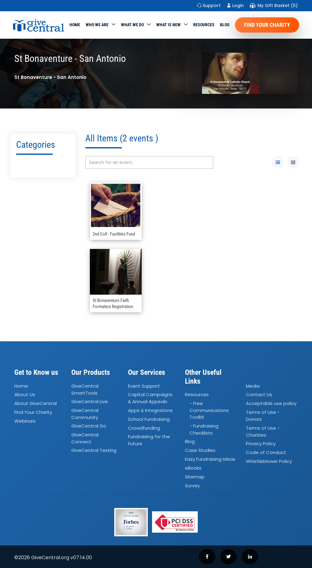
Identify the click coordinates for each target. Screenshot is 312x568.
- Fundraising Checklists (204, 429)
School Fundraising (149, 419)
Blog (224, 24)
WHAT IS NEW (168, 24)
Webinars (25, 421)
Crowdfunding (144, 428)
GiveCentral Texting (93, 450)
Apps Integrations (150, 410)
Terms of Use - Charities (263, 431)
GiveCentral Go (88, 426)
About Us (24, 395)
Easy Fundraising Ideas (210, 459)
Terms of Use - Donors (263, 415)
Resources (203, 24)
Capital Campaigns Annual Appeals (150, 398)
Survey (192, 485)
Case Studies (200, 450)
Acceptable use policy (271, 403)
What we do (132, 24)
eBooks (193, 468)
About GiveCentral (35, 403)
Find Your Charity (267, 25)
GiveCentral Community (84, 414)
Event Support (144, 386)
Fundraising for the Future (149, 440)
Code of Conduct (266, 452)
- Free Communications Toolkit (209, 410)
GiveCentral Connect (84, 438)
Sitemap (194, 477)
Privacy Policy (261, 443)
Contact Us (259, 395)
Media (253, 386)
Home (74, 24)
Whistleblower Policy (269, 461)
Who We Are (97, 24)
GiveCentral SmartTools (84, 389)
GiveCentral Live (89, 401)
